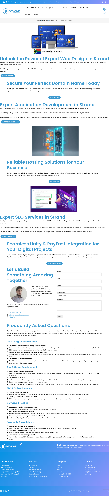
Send (87, 302)
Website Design (6, 465)
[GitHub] (105, 2)
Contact (35, 14)
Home (27, 8)
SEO (57, 8)
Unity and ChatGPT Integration (10, 474)
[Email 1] (97, 2)
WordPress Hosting (35, 470)
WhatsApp (88, 474)
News (58, 470)
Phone (87, 290)
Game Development (7, 470)
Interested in (88, 293)
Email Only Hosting (35, 472)
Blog (87, 8)
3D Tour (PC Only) (62, 476)
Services (65, 7)
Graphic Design (34, 474)
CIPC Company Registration (38, 476)
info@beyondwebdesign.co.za (94, 472)
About (82, 8)
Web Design (35, 8)
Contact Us (88, 465)
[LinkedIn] (6, 491)
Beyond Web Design (84, 491)
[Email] (1, 491)
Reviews (27, 14)
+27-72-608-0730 (90, 470)
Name (87, 285)
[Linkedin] (102, 2)
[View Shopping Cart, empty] (104, 11)
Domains (31, 467)
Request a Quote (90, 467)
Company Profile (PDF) (64, 474)
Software (74, 8)
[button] (68, 7)
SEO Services (33, 465)
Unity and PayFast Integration (10, 472)
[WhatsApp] (100, 2)
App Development (47, 8)
